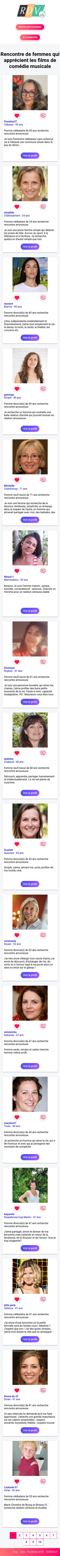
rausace (8, 303)
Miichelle (9, 485)
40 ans (18, 306)
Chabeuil (9, 761)
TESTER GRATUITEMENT (30, 27)
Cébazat (8, 124)
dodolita (8, 758)
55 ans (24, 579)
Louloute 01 (11, 1487)
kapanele (9, 1214)
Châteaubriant (12, 215)
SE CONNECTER (30, 37)
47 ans (20, 1035)
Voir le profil (30, 155)
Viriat (7, 1490)
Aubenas (9, 1035)
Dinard (7, 397)
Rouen (7, 944)
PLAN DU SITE (36, 1551)
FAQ (15, 1551)
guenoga (9, 394)
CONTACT (52, 1551)
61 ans (18, 670)
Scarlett (8, 849)
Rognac (8, 670)
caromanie (10, 941)
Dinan (7, 1399)
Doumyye (9, 667)
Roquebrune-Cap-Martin (17, 1217)
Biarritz (8, 306)
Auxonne (9, 852)
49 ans (17, 397)
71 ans (23, 488)
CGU (22, 1551)
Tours (7, 1126)
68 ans (20, 761)
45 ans (19, 124)
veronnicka (10, 1032)
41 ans (19, 1308)
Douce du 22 (11, 1396)
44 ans (16, 1126)
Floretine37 (10, 121)
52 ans (17, 944)
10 (39, 1542)
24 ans (26, 215)
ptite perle (10, 1305)
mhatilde (9, 212)
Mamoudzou (11, 579)
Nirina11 (9, 576)
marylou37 (10, 1123)
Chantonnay (11, 488)
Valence (8, 1308)
